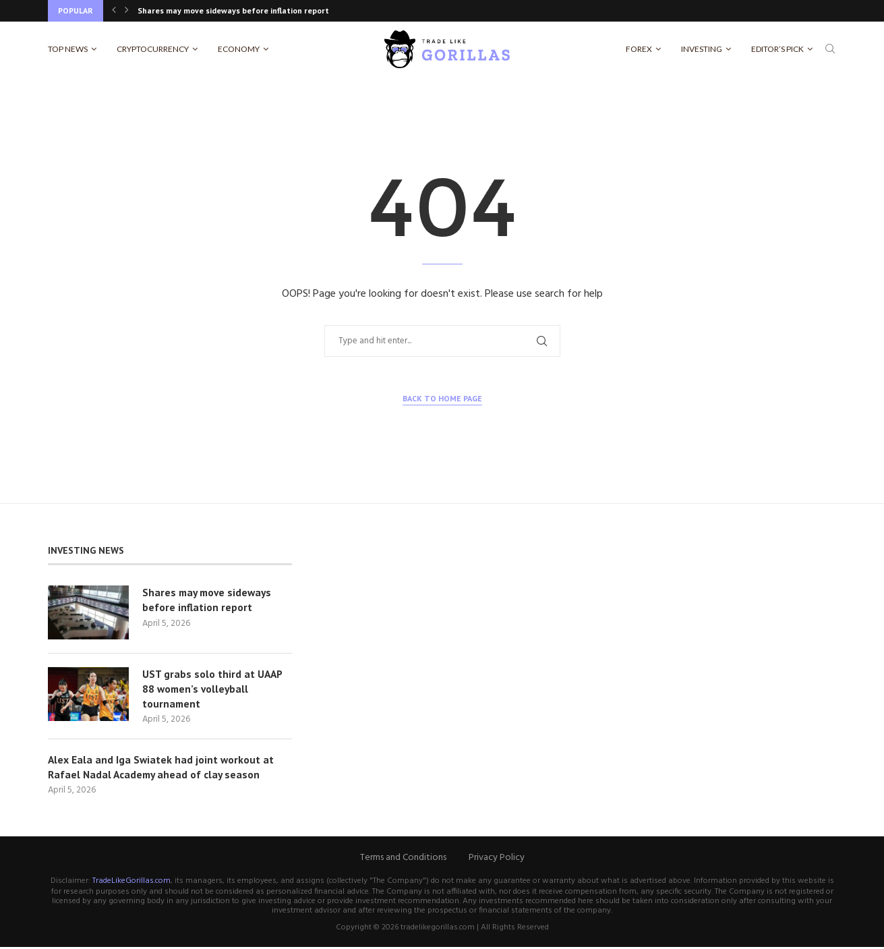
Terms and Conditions (403, 859)
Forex (639, 49)
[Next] (126, 11)
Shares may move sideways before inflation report (233, 10)
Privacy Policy (497, 859)
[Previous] (114, 11)
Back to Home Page (442, 398)
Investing (701, 49)
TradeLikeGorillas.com (131, 883)
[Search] (830, 49)
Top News (68, 49)
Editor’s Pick (777, 49)
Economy (239, 49)
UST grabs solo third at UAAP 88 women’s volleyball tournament (213, 690)
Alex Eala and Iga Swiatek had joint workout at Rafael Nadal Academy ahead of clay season (162, 769)
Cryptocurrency (153, 49)
